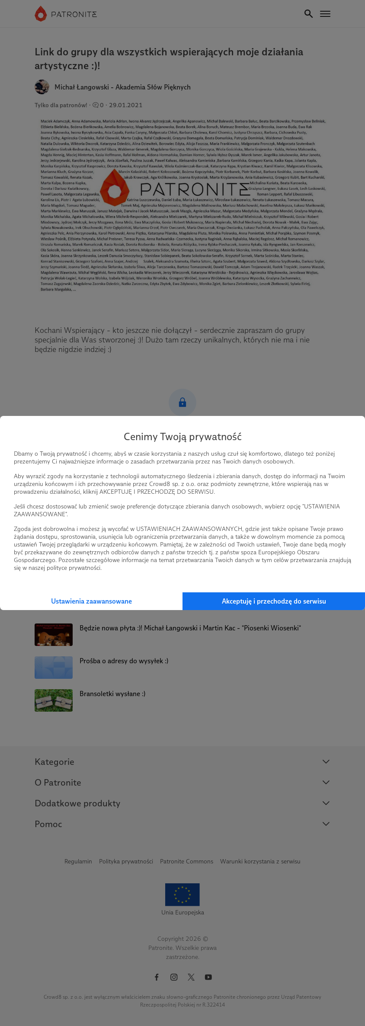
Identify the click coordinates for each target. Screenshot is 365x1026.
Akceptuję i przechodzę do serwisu (274, 601)
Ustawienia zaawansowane (91, 601)
